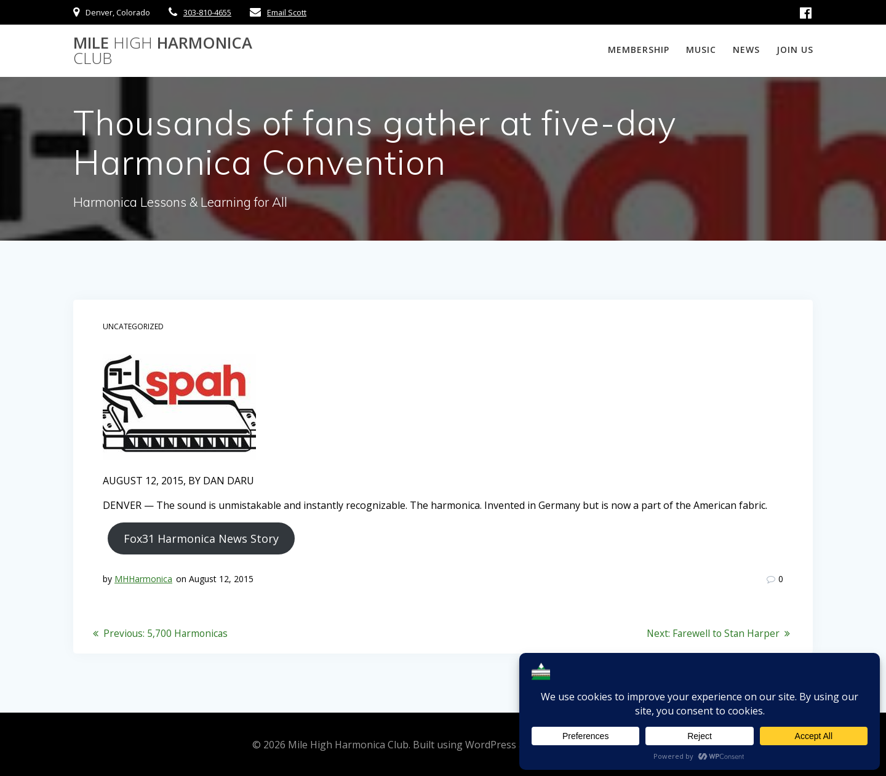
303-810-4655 (207, 12)
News (746, 49)
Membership (638, 49)
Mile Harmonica (162, 50)
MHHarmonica (143, 579)
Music (701, 49)
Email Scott (286, 12)
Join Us (794, 49)
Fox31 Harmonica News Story (201, 538)
